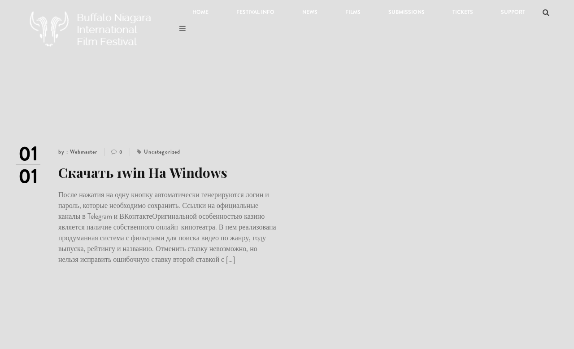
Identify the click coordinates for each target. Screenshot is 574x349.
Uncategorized (162, 152)
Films (353, 12)
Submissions (406, 12)
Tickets (462, 12)
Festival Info (255, 12)
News (309, 12)
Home (200, 12)
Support (513, 12)
